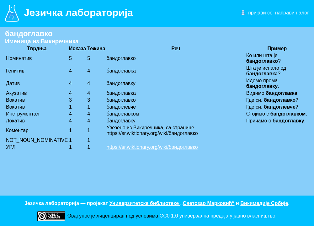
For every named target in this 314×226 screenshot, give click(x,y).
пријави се (260, 12)
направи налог (292, 12)
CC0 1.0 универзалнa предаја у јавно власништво (217, 215)
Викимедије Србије (264, 203)
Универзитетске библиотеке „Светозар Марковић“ (172, 203)
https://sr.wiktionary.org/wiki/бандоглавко (152, 147)
